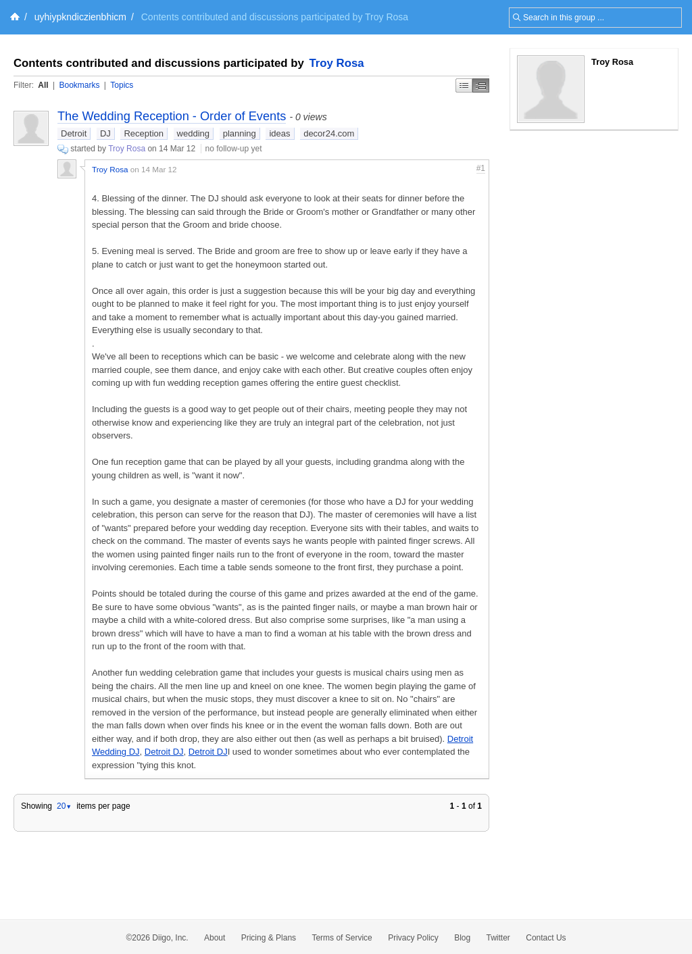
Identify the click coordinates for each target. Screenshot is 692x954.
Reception (144, 133)
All (43, 85)
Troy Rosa (337, 63)
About (214, 938)
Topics (121, 85)
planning (239, 133)
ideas (279, 133)
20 (64, 806)
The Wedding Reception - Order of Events (171, 116)
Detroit (73, 133)
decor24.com (328, 133)
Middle (480, 85)
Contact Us (546, 938)
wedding (193, 133)
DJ (105, 133)
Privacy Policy (413, 938)
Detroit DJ (164, 752)
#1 (480, 168)
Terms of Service (342, 938)
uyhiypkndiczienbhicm (80, 16)
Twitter (498, 938)
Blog (462, 938)
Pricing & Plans (268, 938)
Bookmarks (79, 85)
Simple (463, 85)
